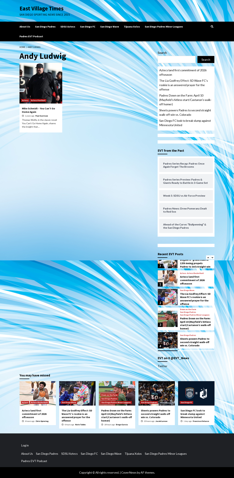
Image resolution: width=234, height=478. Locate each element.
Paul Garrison (41, 116)
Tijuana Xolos (132, 26)
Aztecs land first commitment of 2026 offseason (183, 72)
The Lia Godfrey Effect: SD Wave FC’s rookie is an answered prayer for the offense (183, 85)
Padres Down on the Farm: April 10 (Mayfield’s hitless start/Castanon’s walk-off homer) (185, 100)
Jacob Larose (161, 421)
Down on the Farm (188, 309)
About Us (25, 26)
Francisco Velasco (201, 421)
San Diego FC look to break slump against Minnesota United (185, 123)
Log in (25, 445)
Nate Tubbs (80, 424)
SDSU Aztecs (67, 26)
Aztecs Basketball (195, 273)
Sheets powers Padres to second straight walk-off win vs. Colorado (185, 112)
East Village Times (42, 8)
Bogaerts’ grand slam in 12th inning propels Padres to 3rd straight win (195, 263)
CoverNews (128, 472)
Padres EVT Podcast (31, 36)
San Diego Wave (109, 26)
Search (162, 53)
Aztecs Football (38, 100)
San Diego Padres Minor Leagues (164, 26)
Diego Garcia (122, 424)
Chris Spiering (42, 421)
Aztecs (25, 100)
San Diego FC (87, 26)
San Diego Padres (45, 26)
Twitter (162, 366)
